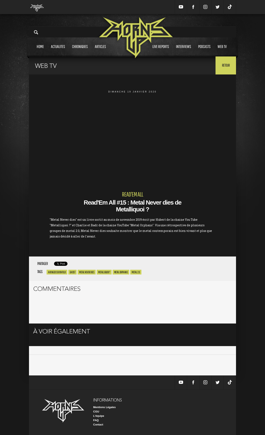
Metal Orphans (121, 272)
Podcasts (204, 50)
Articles (100, 50)
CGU (96, 411)
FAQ (96, 420)
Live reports (160, 50)
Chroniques (80, 50)
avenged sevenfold (57, 272)
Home (40, 50)
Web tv (222, 50)
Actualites (58, 50)
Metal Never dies (86, 272)
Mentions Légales (104, 407)
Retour (226, 65)
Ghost (72, 272)
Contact (98, 424)
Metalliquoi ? (104, 272)
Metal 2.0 (136, 272)
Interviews (183, 50)
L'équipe (98, 415)
